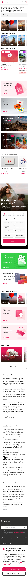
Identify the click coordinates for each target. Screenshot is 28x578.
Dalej (14, 241)
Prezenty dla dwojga (6, 227)
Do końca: (24, 73)
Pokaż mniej (4, 509)
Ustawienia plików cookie (14, 574)
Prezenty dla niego (8, 222)
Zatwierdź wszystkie (14, 569)
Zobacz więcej (14, 367)
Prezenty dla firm (19, 235)
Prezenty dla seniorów (18, 231)
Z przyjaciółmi (7, 235)
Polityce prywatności (18, 532)
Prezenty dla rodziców (6, 231)
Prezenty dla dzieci (19, 227)
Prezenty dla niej (19, 222)
